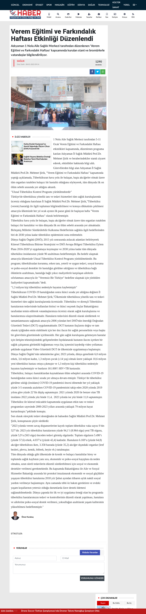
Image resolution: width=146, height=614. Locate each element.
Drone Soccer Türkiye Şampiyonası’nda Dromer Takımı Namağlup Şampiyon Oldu (60, 611)
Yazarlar (89, 15)
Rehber (99, 15)
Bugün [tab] (103, 603)
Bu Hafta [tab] (116, 603)
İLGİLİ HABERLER (22, 137)
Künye (124, 15)
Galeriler (68, 15)
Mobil (49, 15)
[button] (134, 5)
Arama (58, 15)
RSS (133, 15)
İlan (106, 15)
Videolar (78, 15)
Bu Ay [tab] (129, 603)
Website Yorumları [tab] (90, 552)
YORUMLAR (21, 548)
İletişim (115, 15)
